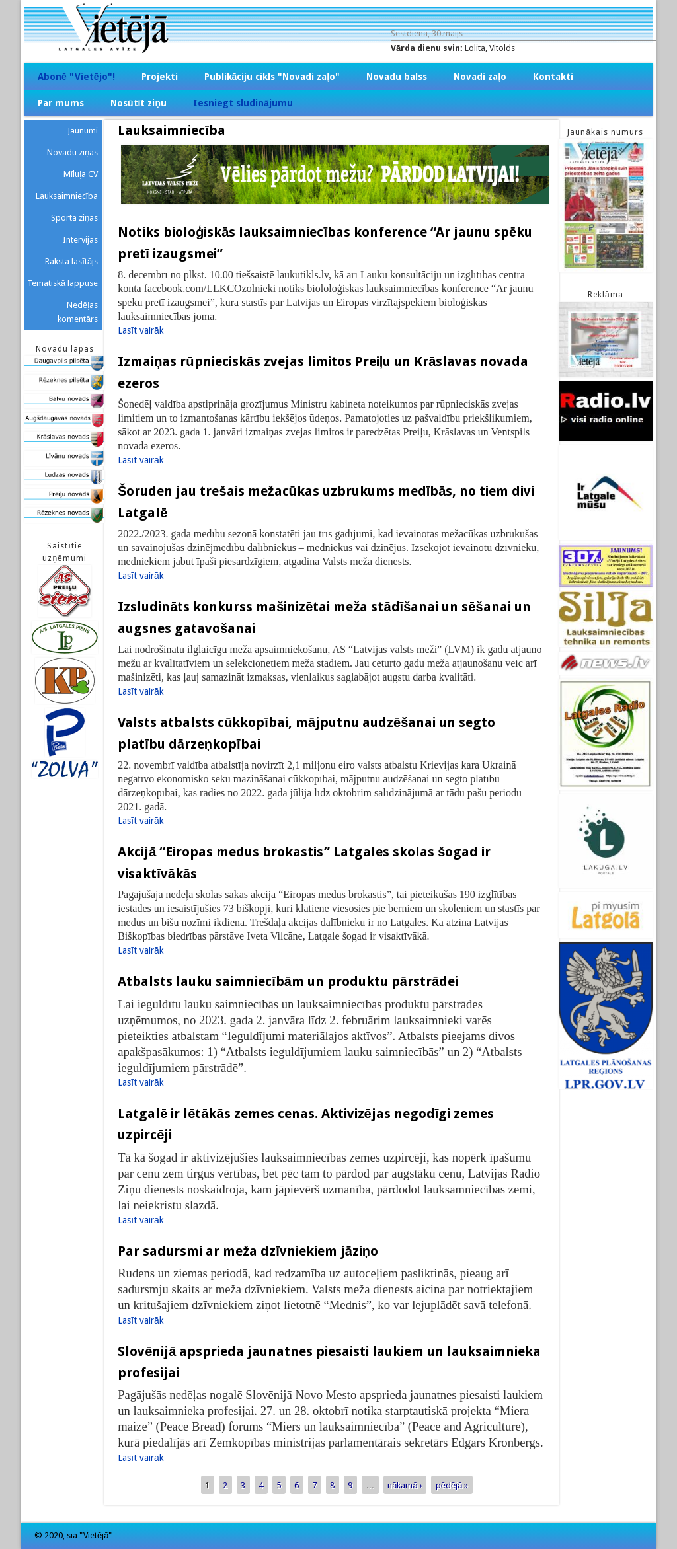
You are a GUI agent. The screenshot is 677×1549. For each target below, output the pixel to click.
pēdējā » (452, 1485)
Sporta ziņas (74, 218)
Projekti (159, 76)
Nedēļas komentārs (78, 312)
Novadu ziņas (72, 152)
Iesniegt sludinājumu (243, 103)
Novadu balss (396, 76)
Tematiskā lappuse (62, 283)
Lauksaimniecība (67, 196)
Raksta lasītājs (71, 261)
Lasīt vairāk (141, 330)
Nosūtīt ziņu (138, 103)
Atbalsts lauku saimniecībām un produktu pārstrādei (288, 981)
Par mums (61, 103)
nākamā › (404, 1485)
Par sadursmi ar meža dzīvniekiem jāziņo (248, 1251)
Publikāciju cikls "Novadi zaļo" (272, 76)
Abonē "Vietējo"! (76, 76)
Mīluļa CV (81, 174)
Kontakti (553, 76)
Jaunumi (82, 130)
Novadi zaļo (480, 76)
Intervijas (80, 240)
